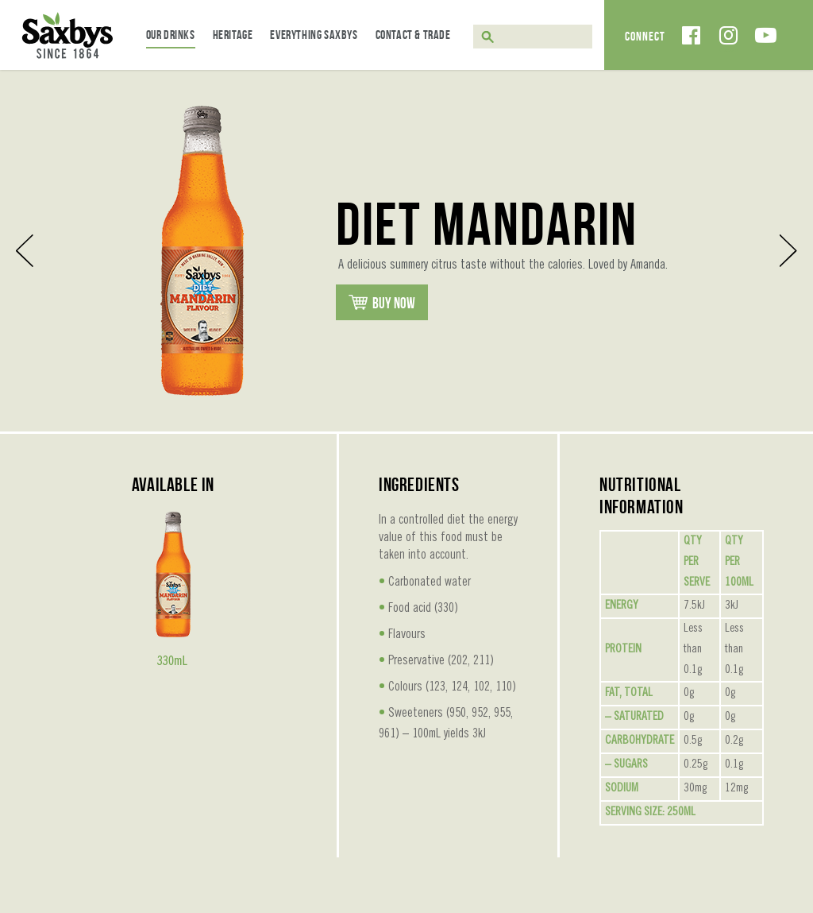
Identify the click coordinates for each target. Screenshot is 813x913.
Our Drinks (170, 34)
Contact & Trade (413, 34)
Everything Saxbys (313, 34)
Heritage (233, 34)
